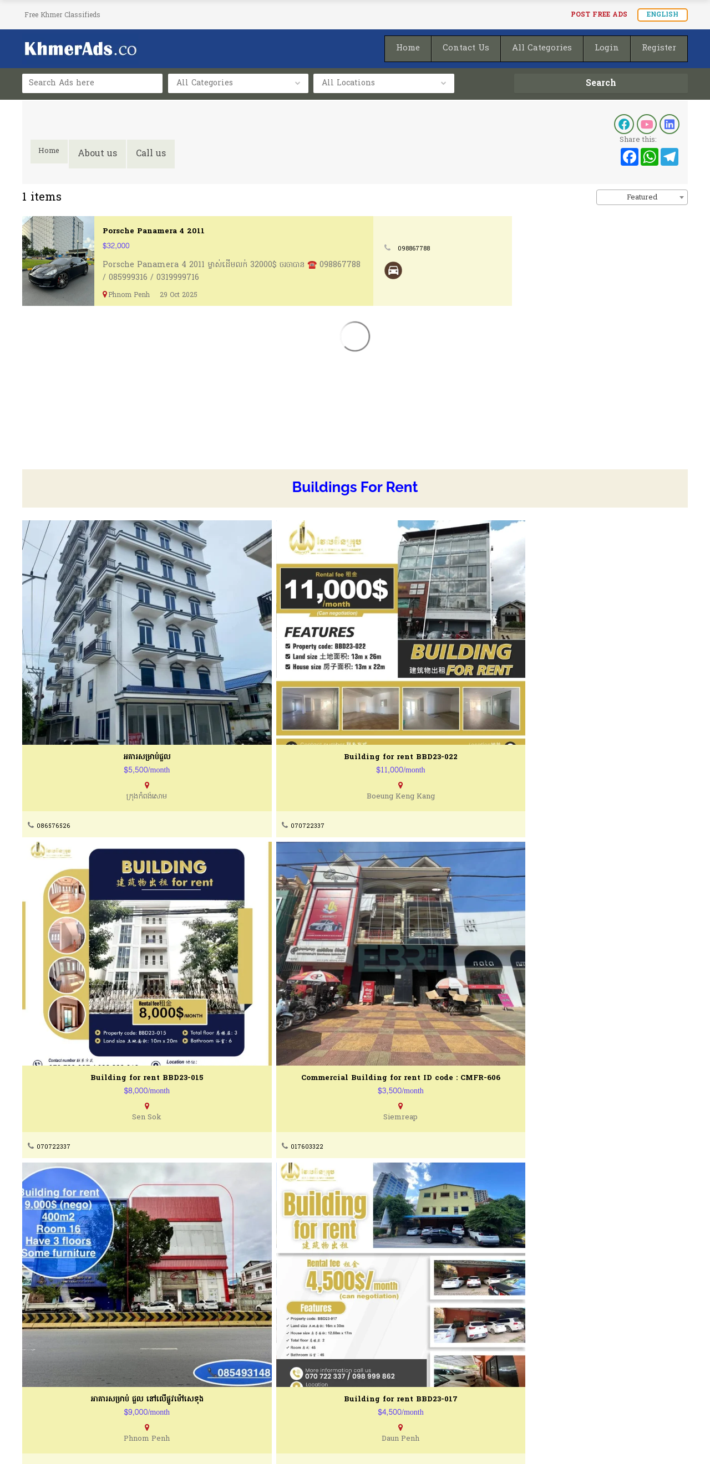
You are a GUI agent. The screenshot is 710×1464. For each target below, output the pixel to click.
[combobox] (642, 197)
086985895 (389, 1237)
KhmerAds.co (101, 1441)
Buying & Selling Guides (244, 1369)
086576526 (54, 749)
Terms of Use (49, 1369)
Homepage (390, 1390)
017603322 (557, 749)
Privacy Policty (52, 1390)
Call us (158, 154)
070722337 (222, 749)
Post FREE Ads (599, 15)
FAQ (203, 1390)
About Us (40, 1348)
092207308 (390, 993)
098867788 (593, 248)
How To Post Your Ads (413, 1348)
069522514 (54, 1237)
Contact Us (217, 1348)
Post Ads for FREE (405, 1369)
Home (52, 154)
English (662, 15)
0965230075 (56, 993)
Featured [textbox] (642, 197)
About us (104, 154)
